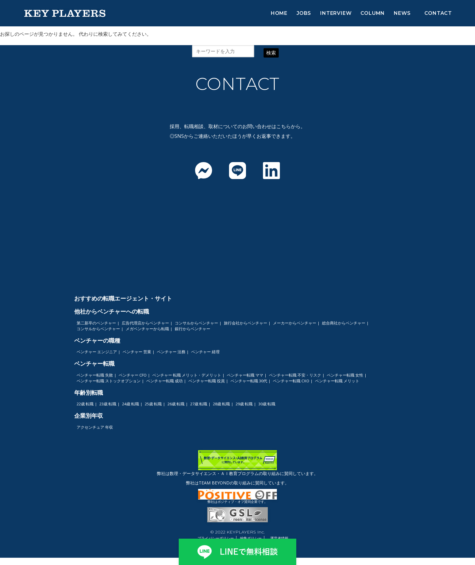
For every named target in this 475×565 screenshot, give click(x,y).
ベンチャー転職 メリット (337, 381)
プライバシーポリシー (216, 538)
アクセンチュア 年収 (95, 427)
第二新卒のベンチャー (96, 323)
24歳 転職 (130, 404)
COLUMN (372, 13)
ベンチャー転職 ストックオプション (109, 381)
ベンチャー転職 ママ (245, 375)
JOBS (304, 13)
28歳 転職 (221, 404)
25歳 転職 (153, 404)
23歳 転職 (107, 404)
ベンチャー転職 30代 (249, 381)
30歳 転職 (266, 404)
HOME (279, 13)
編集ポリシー (251, 538)
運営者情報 (279, 538)
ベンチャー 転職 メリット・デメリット (186, 375)
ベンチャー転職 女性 (345, 375)
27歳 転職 (198, 404)
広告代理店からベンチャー (145, 323)
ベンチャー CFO (133, 375)
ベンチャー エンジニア (97, 351)
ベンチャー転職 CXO (291, 381)
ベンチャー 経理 (205, 351)
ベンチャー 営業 (137, 351)
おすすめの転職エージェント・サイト (123, 298)
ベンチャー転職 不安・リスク (295, 375)
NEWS (402, 13)
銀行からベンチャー (192, 328)
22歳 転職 (85, 404)
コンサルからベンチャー (196, 323)
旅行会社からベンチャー (245, 323)
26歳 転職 (176, 404)
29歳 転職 (244, 404)
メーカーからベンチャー (294, 323)
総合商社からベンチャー (343, 323)
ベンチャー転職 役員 (206, 381)
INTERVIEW (335, 13)
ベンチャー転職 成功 (164, 381)
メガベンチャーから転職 (147, 328)
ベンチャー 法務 (171, 351)
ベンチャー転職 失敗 (95, 375)
